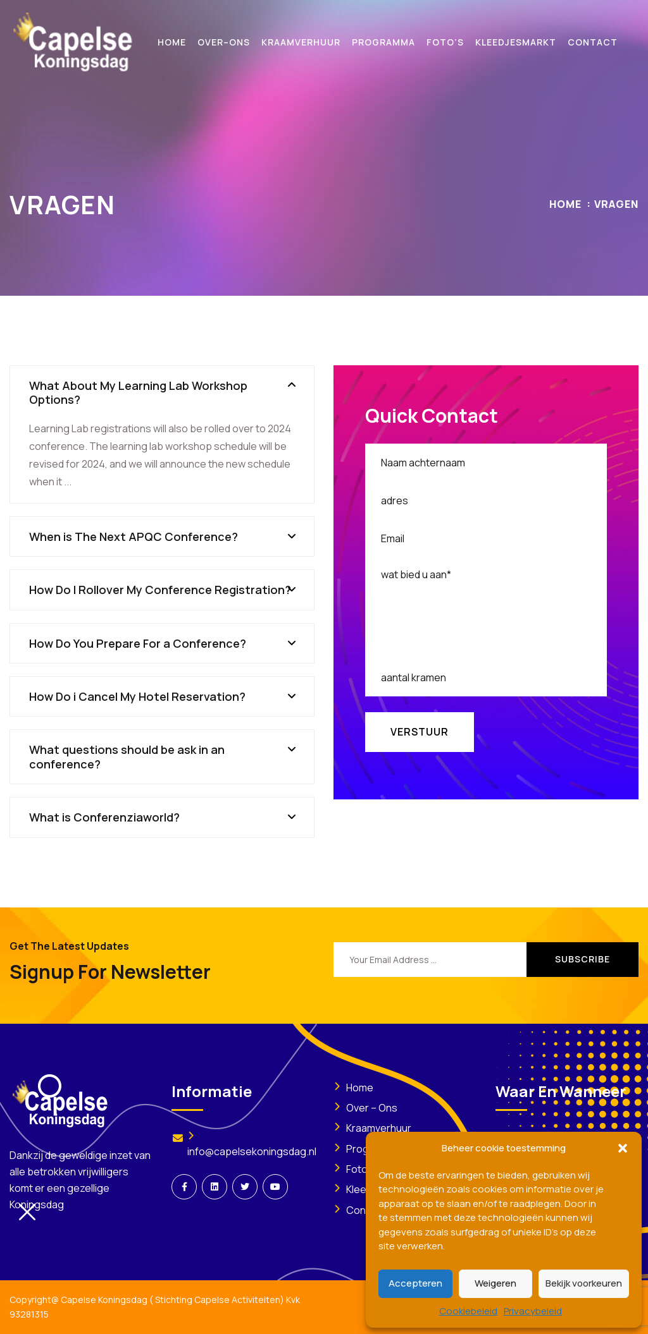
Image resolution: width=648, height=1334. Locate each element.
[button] (622, 1148)
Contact (365, 1210)
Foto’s (360, 1169)
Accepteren (415, 1283)
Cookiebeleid (468, 1311)
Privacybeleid (533, 1311)
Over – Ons (371, 1108)
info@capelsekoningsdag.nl (251, 1151)
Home (565, 204)
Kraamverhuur (378, 1128)
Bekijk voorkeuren (583, 1283)
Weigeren (495, 1283)
